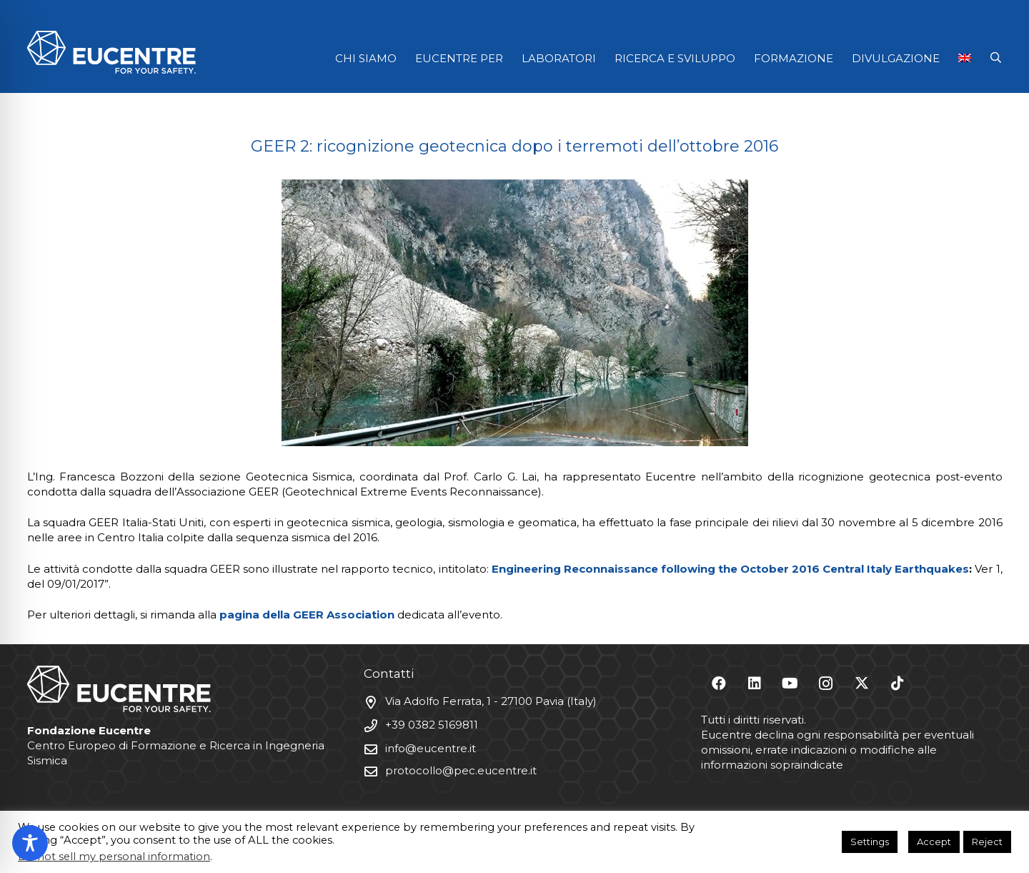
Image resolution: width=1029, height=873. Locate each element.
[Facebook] (719, 683)
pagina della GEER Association (306, 614)
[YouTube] (790, 683)
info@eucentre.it (430, 748)
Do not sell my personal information (114, 856)
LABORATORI (559, 58)
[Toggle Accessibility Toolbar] (30, 843)
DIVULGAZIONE (896, 58)
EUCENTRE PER (459, 58)
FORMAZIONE (793, 58)
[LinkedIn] (754, 683)
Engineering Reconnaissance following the (616, 569)
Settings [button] (869, 841)
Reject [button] (987, 841)
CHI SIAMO (366, 58)
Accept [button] (934, 841)
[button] (996, 58)
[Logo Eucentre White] (111, 52)
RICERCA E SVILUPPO (675, 58)
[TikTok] (897, 683)
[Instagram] (826, 683)
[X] (862, 683)
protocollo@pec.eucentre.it (461, 770)
